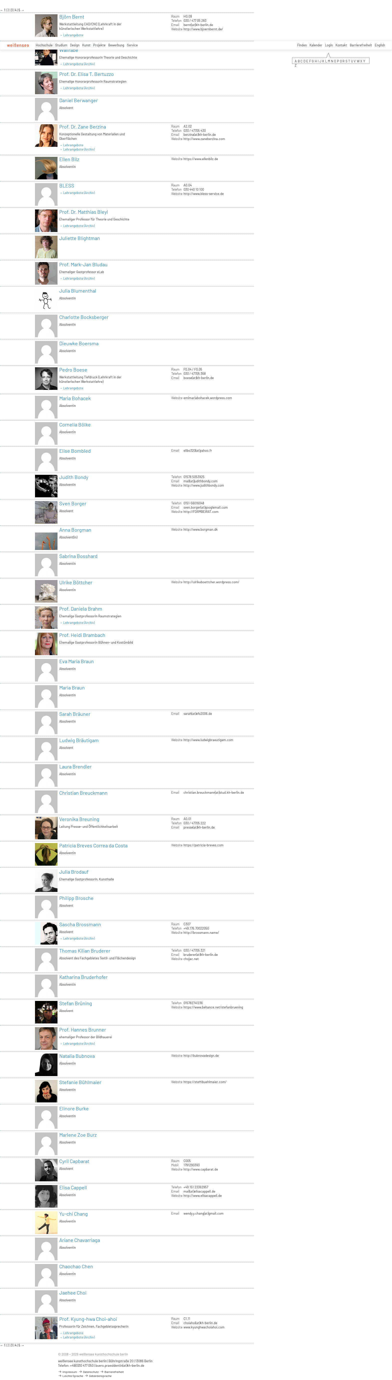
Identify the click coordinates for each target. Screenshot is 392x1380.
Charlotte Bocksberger (83, 317)
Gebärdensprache (98, 1375)
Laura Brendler (75, 766)
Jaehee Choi (72, 1293)
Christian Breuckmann (83, 793)
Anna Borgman (75, 530)
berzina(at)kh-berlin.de (200, 135)
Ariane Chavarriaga (79, 1240)
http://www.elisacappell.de (203, 1196)
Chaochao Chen (76, 1266)
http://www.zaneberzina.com (204, 139)
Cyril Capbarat (74, 1161)
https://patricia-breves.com (204, 845)
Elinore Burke (74, 1108)
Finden (302, 45)
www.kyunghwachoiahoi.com (204, 1327)
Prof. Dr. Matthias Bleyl (83, 212)
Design (75, 45)
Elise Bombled (75, 451)
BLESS (66, 185)
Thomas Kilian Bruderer (84, 951)
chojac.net (191, 959)
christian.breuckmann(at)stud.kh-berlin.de (214, 792)
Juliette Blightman (79, 238)
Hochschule (44, 45)
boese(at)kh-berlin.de (199, 378)
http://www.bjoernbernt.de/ (203, 29)
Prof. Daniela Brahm (80, 609)
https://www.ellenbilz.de (201, 159)
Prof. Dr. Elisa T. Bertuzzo (86, 74)
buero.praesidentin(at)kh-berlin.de (120, 1365)
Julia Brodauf (73, 872)
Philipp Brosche (76, 898)
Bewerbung (116, 45)
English (380, 45)
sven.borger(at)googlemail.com (206, 507)
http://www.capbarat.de (201, 1169)
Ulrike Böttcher (75, 582)
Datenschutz (88, 1371)
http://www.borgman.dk (201, 529)
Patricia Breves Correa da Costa (93, 845)
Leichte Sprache (70, 1375)
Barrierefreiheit (361, 45)
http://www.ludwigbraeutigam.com (208, 740)
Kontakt (341, 45)
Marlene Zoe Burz (78, 1135)
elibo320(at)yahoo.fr (198, 450)
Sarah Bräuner (74, 714)
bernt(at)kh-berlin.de (198, 25)
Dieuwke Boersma (78, 343)
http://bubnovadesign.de (201, 1056)
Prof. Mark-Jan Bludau (83, 264)
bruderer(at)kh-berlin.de (201, 955)
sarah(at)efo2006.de (198, 714)
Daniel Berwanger (78, 100)
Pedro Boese (73, 370)
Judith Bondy (73, 477)
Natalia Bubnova (77, 1056)
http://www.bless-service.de (204, 194)
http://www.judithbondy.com (204, 485)
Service (132, 45)
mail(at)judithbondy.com (201, 481)
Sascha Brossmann (80, 924)
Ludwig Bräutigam (79, 740)
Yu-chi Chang (73, 1214)
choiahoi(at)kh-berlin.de (200, 1323)
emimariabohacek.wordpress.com (208, 398)
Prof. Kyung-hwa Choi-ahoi (88, 1319)
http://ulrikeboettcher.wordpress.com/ (211, 582)
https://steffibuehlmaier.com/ (205, 1082)
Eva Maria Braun (76, 661)
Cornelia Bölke (75, 424)
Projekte (99, 45)
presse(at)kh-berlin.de (199, 827)
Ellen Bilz (69, 159)
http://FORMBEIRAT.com (201, 512)
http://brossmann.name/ (201, 933)
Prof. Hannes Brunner (82, 1029)
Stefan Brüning (75, 1003)
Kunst (86, 45)
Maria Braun (72, 687)
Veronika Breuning (79, 819)
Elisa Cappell (73, 1187)
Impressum (67, 1371)
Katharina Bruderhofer (83, 977)
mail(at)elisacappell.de (199, 1191)
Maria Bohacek (75, 398)
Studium (61, 45)
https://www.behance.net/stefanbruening (213, 1007)
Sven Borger (72, 503)
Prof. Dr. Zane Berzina (82, 127)
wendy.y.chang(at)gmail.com (204, 1213)
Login (329, 45)
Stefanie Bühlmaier (80, 1082)
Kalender (316, 45)
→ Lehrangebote (71, 35)
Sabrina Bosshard (78, 556)
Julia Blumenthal (77, 291)
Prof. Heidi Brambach (82, 635)
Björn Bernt (71, 17)
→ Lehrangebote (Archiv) (76, 64)
